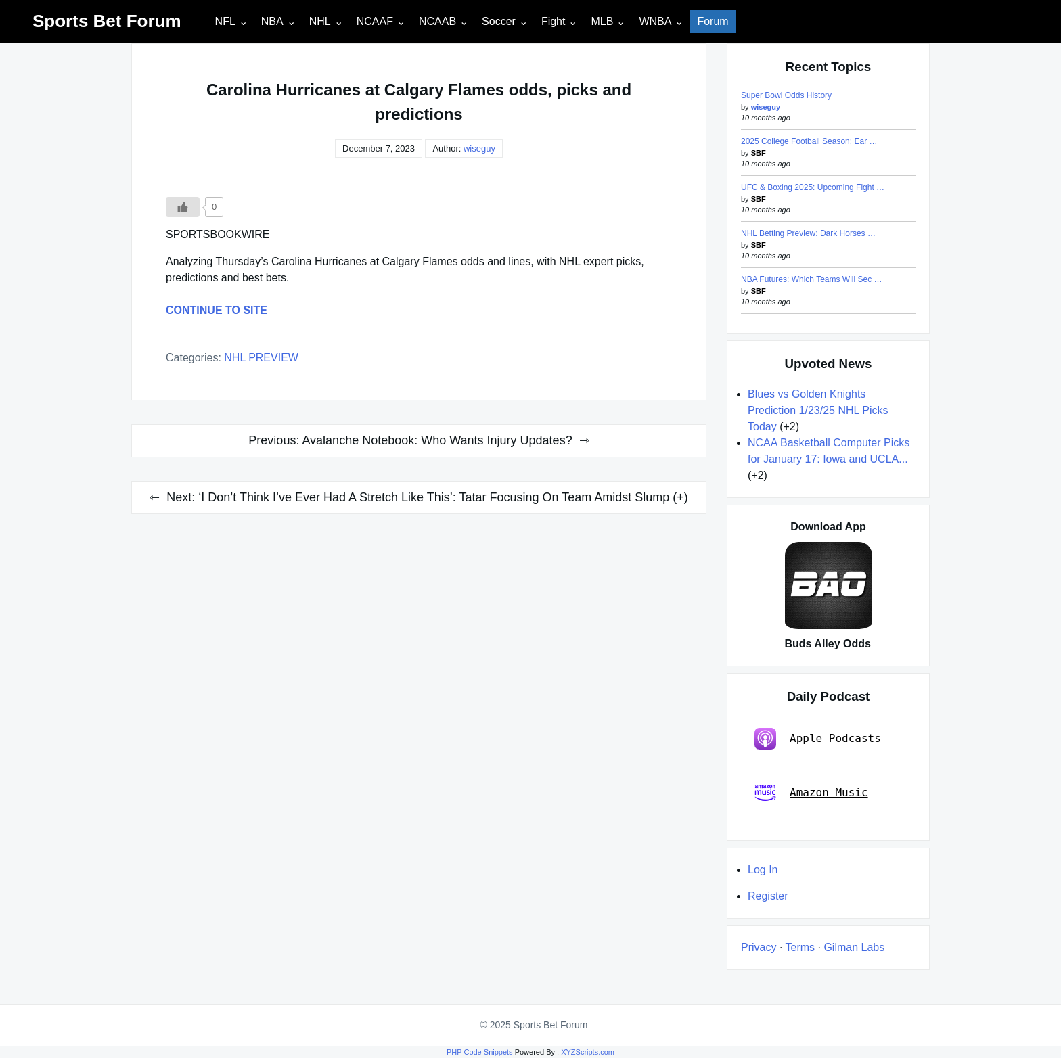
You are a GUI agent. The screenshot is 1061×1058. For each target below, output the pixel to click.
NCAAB (437, 21)
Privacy (758, 947)
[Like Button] (183, 207)
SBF (758, 153)
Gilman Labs (853, 947)
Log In (762, 869)
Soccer (499, 21)
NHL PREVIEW (261, 357)
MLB (602, 21)
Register (768, 896)
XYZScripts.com (587, 1052)
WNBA (655, 21)
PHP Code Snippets (480, 1052)
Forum (712, 21)
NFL (225, 21)
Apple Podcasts (817, 739)
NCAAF (375, 21)
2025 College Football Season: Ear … (809, 141)
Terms (800, 947)
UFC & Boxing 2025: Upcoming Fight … (812, 187)
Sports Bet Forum (106, 21)
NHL (320, 21)
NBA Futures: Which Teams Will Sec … (811, 279)
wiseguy (479, 148)
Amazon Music (811, 793)
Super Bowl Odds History (786, 95)
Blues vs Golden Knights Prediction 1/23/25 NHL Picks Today (818, 410)
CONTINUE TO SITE (216, 310)
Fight (553, 21)
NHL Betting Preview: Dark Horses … (808, 233)
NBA (272, 21)
